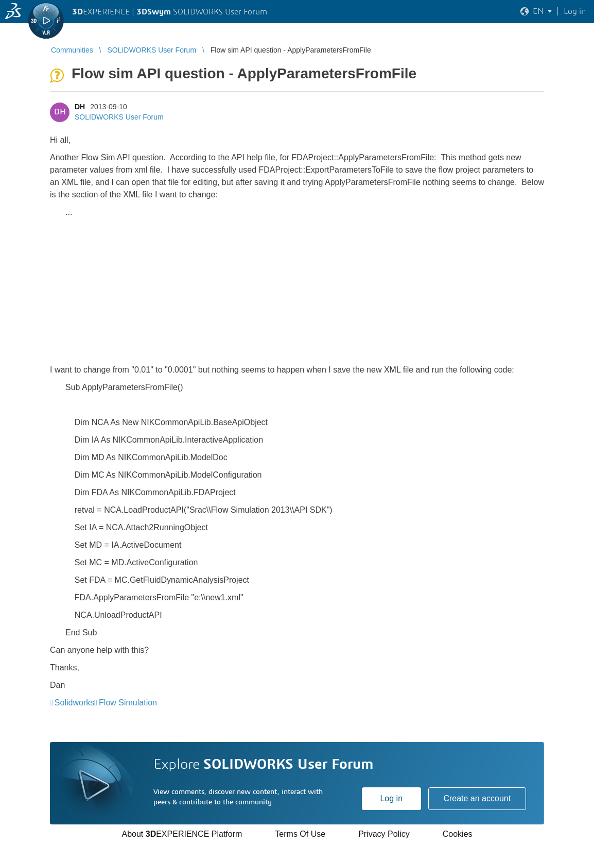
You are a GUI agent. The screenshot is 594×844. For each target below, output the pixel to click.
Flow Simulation (128, 702)
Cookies (458, 834)
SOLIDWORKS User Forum (119, 117)
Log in (391, 798)
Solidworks (74, 702)
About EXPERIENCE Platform (181, 834)
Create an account (477, 798)
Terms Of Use (300, 834)
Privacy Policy (384, 834)
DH (80, 107)
